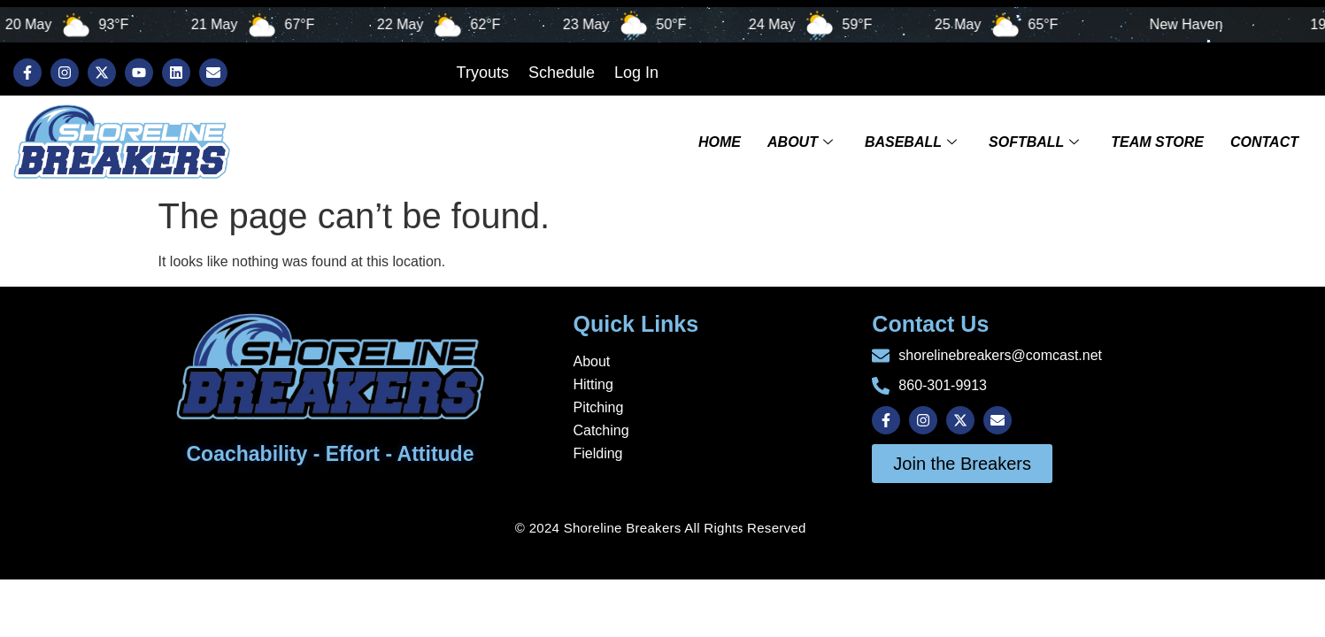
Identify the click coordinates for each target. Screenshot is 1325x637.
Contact (1264, 141)
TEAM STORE (1157, 141)
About (800, 141)
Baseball (911, 141)
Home (719, 141)
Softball (1034, 141)
